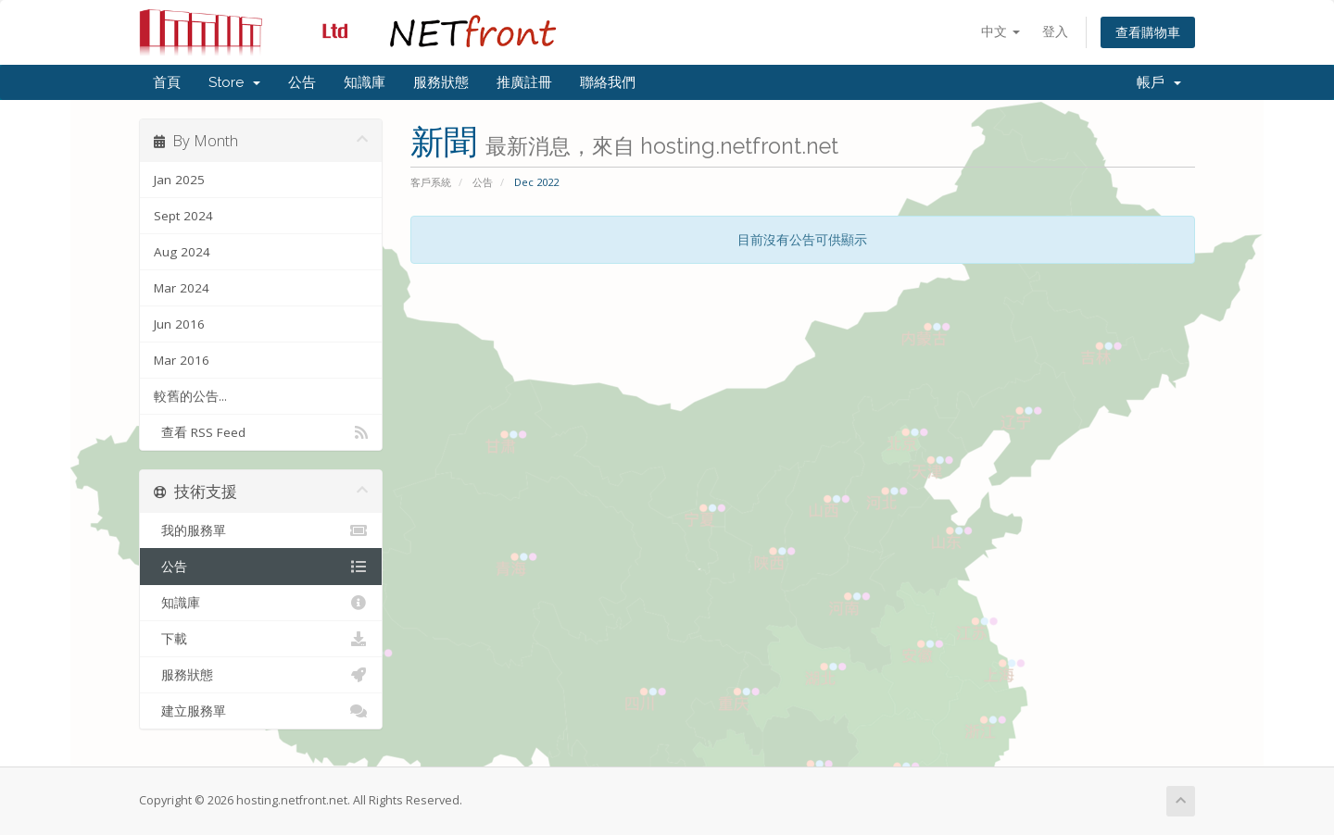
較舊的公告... (190, 396)
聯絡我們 (608, 82)
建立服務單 (261, 711)
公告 (302, 82)
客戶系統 (430, 182)
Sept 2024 (183, 215)
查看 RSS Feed (261, 432)
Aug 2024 (182, 251)
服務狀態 (441, 82)
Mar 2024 (181, 288)
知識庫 (364, 82)
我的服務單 (261, 530)
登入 (1055, 31)
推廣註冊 (524, 82)
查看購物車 (1147, 32)
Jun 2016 (179, 324)
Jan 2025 (179, 179)
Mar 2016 (181, 360)
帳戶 (1159, 82)
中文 (1000, 31)
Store (234, 82)
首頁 (167, 82)
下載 (261, 639)
